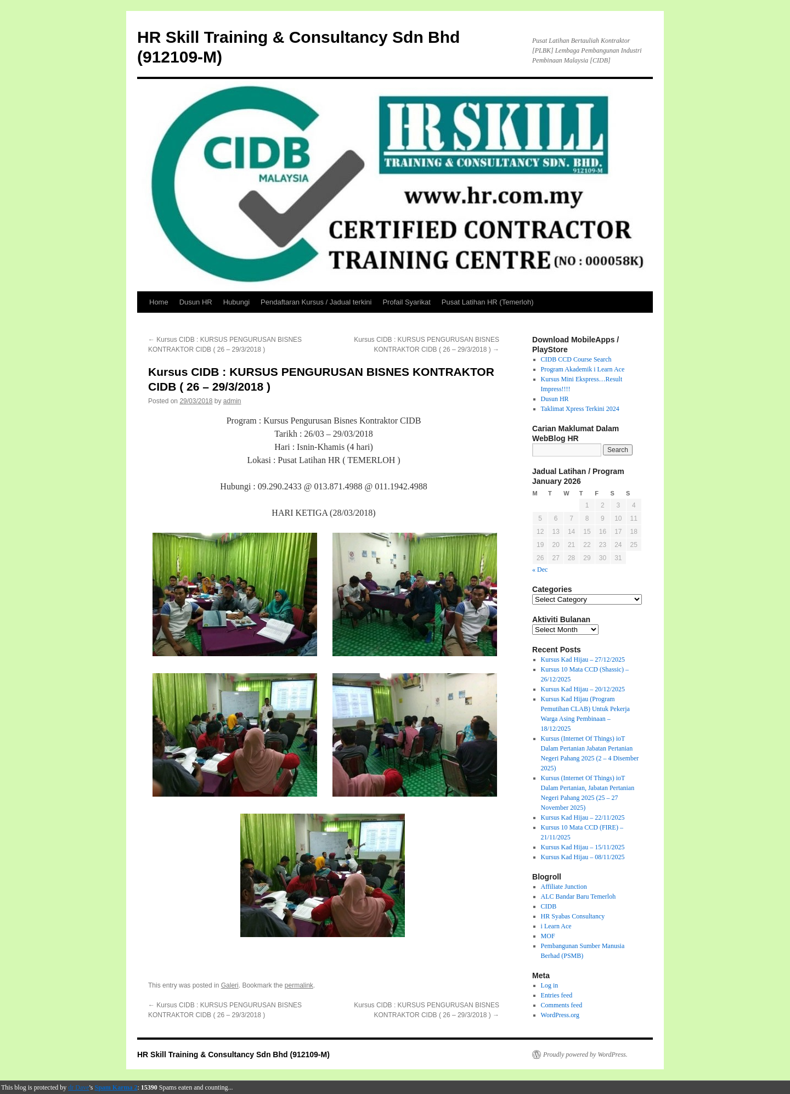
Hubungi (236, 302)
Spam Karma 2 (116, 1087)
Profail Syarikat (406, 302)
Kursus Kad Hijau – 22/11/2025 (583, 817)
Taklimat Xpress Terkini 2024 (580, 409)
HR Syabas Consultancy (573, 916)
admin (232, 401)
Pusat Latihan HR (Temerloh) (488, 302)
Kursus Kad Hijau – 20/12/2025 (583, 689)
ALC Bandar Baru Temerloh (578, 896)
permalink (299, 985)
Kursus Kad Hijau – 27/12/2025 (583, 659)
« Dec (540, 569)
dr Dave (78, 1087)
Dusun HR (195, 302)
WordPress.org (560, 1015)
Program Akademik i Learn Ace (583, 369)
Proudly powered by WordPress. (585, 1054)
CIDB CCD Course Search (576, 359)
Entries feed (557, 995)
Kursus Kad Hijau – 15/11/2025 (583, 847)
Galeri (230, 985)
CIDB (549, 906)
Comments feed (562, 1005)
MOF (548, 936)
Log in (549, 985)
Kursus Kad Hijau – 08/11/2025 (583, 857)
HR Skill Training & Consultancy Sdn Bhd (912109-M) (233, 1054)
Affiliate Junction (564, 886)
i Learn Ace (556, 926)
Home (158, 302)
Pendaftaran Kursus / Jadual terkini (316, 302)
